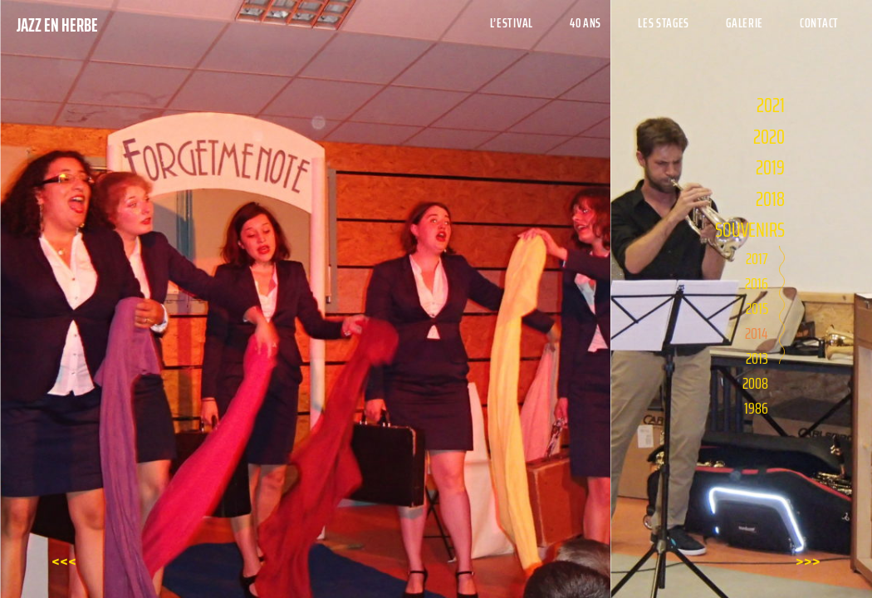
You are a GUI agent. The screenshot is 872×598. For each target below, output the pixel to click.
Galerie (744, 22)
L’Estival (511, 22)
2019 (770, 167)
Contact (819, 22)
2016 (756, 283)
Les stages (663, 22)
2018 (770, 199)
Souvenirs (750, 229)
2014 (756, 333)
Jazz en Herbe (57, 25)
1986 (756, 408)
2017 (757, 258)
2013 (757, 358)
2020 (769, 136)
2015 (757, 308)
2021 (771, 105)
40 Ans (585, 22)
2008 (755, 383)
